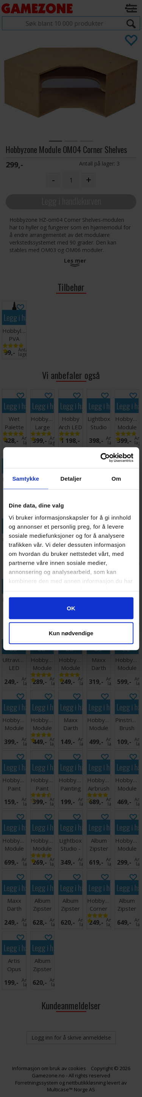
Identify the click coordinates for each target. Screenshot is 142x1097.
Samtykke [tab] (25, 478)
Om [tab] (116, 478)
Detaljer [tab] (71, 478)
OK (71, 608)
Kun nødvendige (71, 633)
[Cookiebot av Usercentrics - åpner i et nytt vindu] (101, 458)
